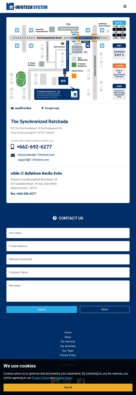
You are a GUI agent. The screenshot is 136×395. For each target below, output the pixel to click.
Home (68, 332)
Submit (42, 309)
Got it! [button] (68, 387)
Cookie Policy (63, 378)
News (68, 337)
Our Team (68, 350)
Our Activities (68, 346)
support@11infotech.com (33, 159)
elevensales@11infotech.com (36, 154)
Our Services (68, 341)
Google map (50, 108)
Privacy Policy (68, 355)
